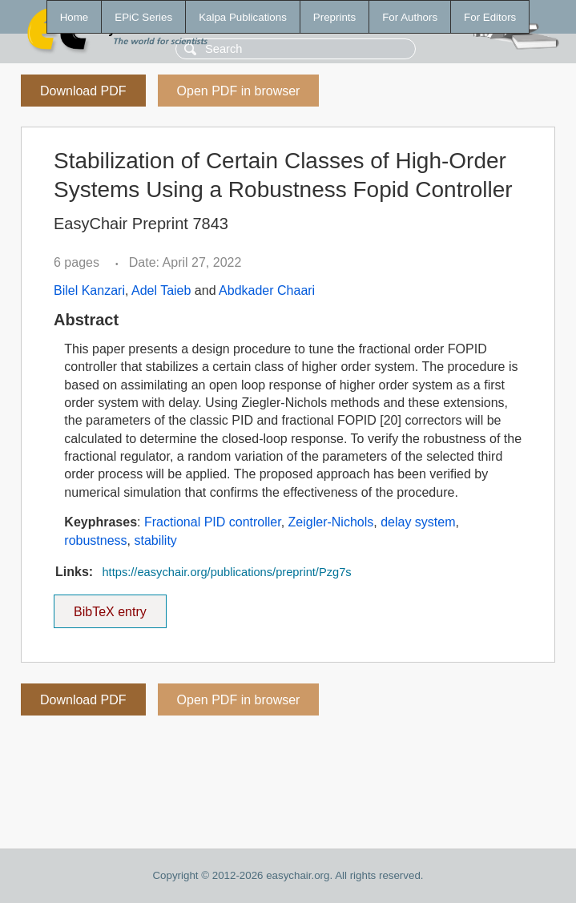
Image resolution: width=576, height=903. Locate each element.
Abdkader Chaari (267, 290)
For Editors (490, 17)
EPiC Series (143, 17)
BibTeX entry (110, 607)
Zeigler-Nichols (331, 522)
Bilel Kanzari (89, 290)
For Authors (409, 17)
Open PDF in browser (238, 91)
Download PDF (83, 91)
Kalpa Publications (243, 17)
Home (74, 17)
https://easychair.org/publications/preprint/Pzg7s (226, 572)
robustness (95, 540)
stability (155, 540)
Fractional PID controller (212, 522)
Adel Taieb (161, 290)
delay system (418, 522)
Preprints (334, 17)
